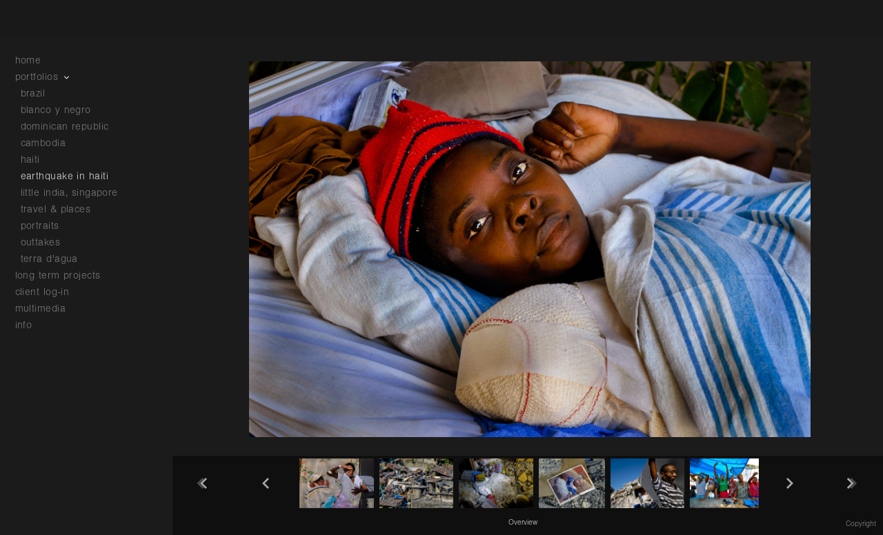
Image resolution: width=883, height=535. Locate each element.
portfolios (43, 77)
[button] (522, 522)
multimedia (47, 308)
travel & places (56, 209)
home (28, 60)
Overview (522, 522)
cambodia (43, 143)
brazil (33, 93)
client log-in (42, 292)
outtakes (41, 242)
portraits (40, 226)
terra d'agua (49, 259)
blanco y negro (56, 110)
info (30, 325)
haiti (30, 159)
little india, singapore (69, 193)
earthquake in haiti (65, 176)
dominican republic (65, 126)
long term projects (65, 275)
